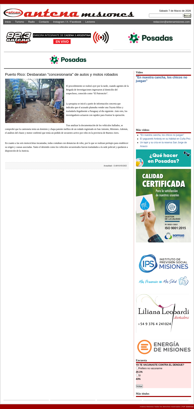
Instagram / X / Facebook (67, 21)
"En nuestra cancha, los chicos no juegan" (162, 135)
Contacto (44, 21)
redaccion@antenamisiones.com (171, 21)
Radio (31, 21)
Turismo (19, 21)
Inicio (8, 21)
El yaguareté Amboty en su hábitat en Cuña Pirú (165, 138)
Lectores (90, 21)
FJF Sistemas (187, 406)
